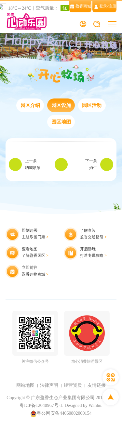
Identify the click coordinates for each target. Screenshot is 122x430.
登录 (103, 6)
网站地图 (25, 385)
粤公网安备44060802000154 (60, 413)
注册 (112, 6)
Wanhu (94, 405)
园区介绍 (30, 105)
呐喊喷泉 (33, 168)
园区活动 (92, 105)
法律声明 (49, 385)
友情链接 (97, 385)
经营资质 (73, 385)
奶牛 (93, 168)
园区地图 (61, 121)
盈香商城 (80, 6)
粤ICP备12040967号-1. (41, 405)
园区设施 (61, 105)
